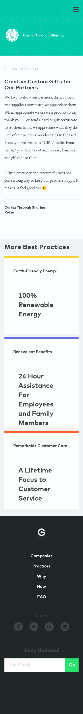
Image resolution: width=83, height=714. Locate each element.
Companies (41, 556)
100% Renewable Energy (36, 305)
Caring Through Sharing (24, 208)
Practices (41, 566)
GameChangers (19, 10)
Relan (9, 213)
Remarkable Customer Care (40, 446)
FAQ (41, 597)
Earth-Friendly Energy (34, 271)
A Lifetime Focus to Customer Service (35, 484)
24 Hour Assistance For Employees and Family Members (36, 399)
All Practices (21, 69)
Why (41, 577)
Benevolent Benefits (32, 352)
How (41, 587)
